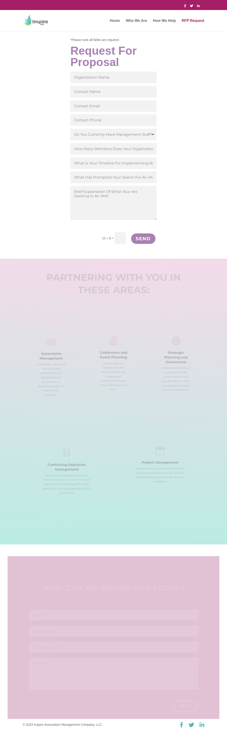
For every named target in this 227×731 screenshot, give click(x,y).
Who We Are (136, 21)
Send (143, 238)
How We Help (164, 21)
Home (115, 21)
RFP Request (193, 21)
